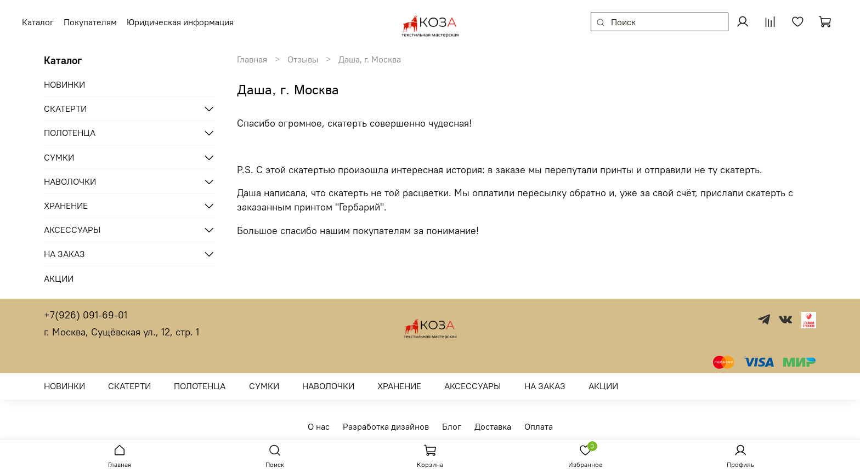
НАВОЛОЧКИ (70, 181)
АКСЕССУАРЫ (72, 229)
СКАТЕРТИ (65, 108)
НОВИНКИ (64, 84)
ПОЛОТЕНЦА (69, 132)
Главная (252, 59)
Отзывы (302, 59)
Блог (451, 426)
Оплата (538, 426)
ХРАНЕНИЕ (66, 205)
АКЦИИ (58, 278)
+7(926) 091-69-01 (85, 315)
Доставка (492, 426)
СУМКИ (59, 157)
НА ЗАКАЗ (64, 253)
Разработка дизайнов (386, 426)
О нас (319, 426)
